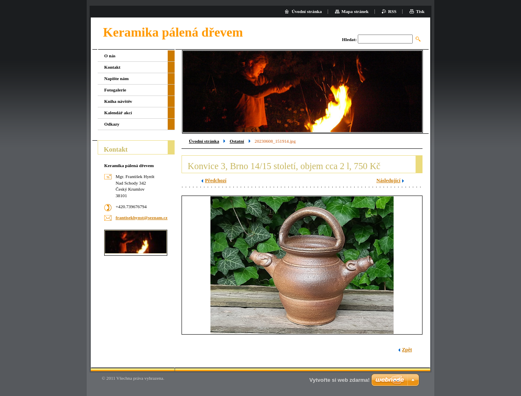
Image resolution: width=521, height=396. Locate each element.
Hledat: (349, 39)
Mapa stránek (355, 11)
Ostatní (237, 141)
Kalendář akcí (118, 112)
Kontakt (112, 67)
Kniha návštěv (118, 101)
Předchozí (215, 180)
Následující (389, 180)
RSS (392, 11)
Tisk (420, 11)
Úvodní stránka (204, 141)
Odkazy (111, 124)
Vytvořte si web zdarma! (339, 380)
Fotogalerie (115, 89)
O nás (110, 55)
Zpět (407, 349)
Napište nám (116, 78)
